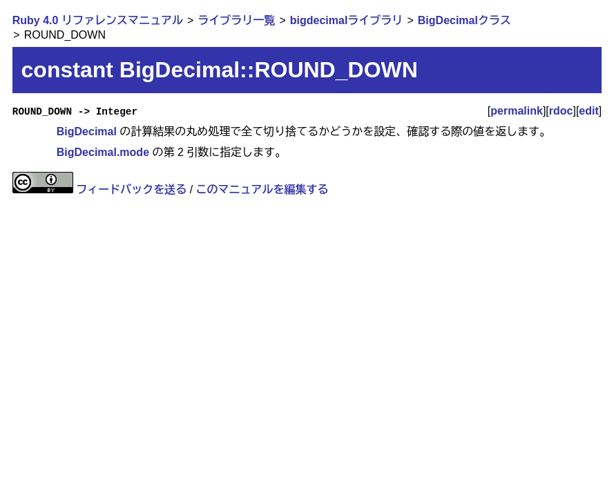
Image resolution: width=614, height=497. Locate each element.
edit (588, 111)
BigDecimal (87, 131)
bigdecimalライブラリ (346, 20)
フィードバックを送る (131, 189)
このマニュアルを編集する (262, 189)
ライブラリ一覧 (236, 20)
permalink (516, 111)
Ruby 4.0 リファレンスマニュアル (97, 20)
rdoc (561, 111)
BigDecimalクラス (464, 20)
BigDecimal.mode (103, 152)
